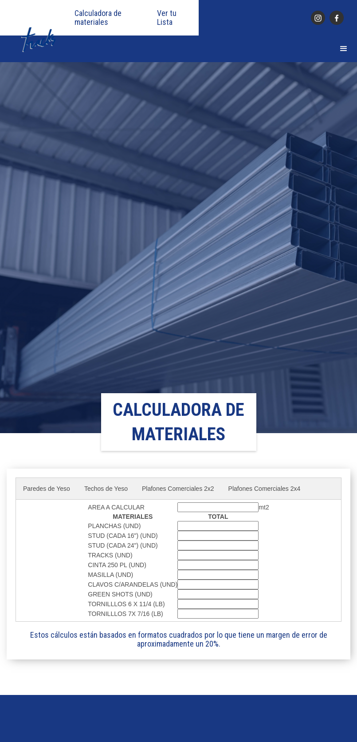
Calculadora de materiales (98, 18)
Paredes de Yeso (46, 488)
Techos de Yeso (106, 488)
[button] (343, 49)
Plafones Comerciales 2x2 (178, 488)
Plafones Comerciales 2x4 (264, 488)
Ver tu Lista (167, 18)
